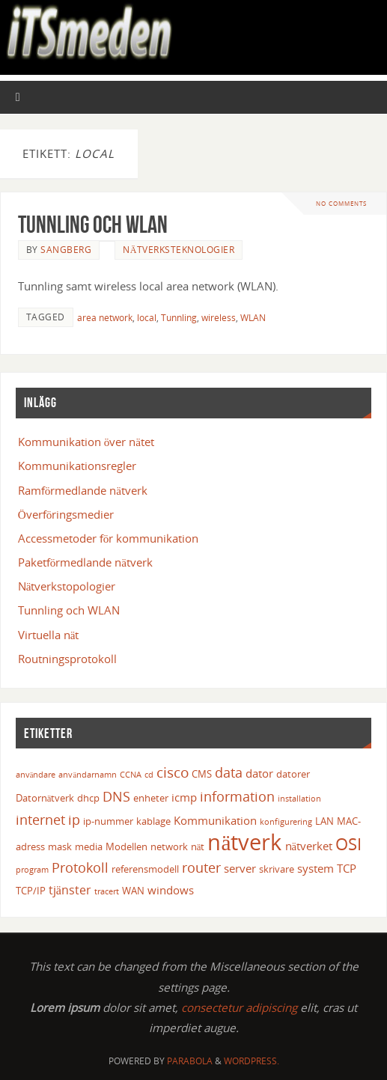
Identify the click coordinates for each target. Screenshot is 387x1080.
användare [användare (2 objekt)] (36, 774)
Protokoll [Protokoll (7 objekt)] (80, 867)
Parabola (190, 1061)
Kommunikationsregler (77, 465)
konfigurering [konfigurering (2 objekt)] (286, 822)
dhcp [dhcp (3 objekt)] (88, 798)
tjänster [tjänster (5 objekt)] (70, 890)
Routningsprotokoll (67, 658)
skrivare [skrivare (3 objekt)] (276, 869)
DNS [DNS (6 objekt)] (116, 796)
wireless (218, 317)
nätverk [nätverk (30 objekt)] (244, 842)
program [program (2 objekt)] (32, 869)
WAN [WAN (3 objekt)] (133, 890)
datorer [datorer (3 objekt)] (293, 774)
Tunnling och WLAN (93, 224)
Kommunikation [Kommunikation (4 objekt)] (215, 820)
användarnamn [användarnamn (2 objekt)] (87, 774)
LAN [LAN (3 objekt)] (324, 821)
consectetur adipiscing (239, 1007)
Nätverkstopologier (67, 586)
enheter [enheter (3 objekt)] (150, 798)
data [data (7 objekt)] (229, 772)
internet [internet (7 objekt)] (40, 819)
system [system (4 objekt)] (315, 868)
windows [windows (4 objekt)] (170, 889)
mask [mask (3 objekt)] (60, 846)
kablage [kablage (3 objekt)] (153, 821)
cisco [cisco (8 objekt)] (172, 772)
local (146, 317)
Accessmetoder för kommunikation (108, 538)
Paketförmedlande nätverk (85, 562)
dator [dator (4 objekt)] (259, 773)
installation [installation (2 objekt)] (299, 798)
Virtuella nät (48, 634)
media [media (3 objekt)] (89, 846)
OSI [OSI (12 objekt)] (348, 843)
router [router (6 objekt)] (201, 867)
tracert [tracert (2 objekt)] (106, 891)
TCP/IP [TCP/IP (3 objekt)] (31, 890)
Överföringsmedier (66, 514)
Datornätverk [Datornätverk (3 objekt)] (45, 798)
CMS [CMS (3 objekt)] (202, 774)
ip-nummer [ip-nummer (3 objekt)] (108, 821)
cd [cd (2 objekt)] (148, 774)
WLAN (253, 317)
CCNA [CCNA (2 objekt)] (130, 774)
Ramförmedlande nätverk (82, 490)
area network (104, 317)
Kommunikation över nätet (86, 441)
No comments (341, 203)
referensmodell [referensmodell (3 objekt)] (145, 869)
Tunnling (179, 317)
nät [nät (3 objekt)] (198, 846)
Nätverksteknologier (178, 249)
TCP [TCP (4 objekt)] (346, 868)
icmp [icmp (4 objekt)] (184, 797)
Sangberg (65, 249)
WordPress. (251, 1061)
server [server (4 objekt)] (240, 868)
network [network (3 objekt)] (169, 846)
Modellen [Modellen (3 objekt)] (126, 846)
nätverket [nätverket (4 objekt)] (309, 845)
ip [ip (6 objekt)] (74, 820)
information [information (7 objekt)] (237, 796)
